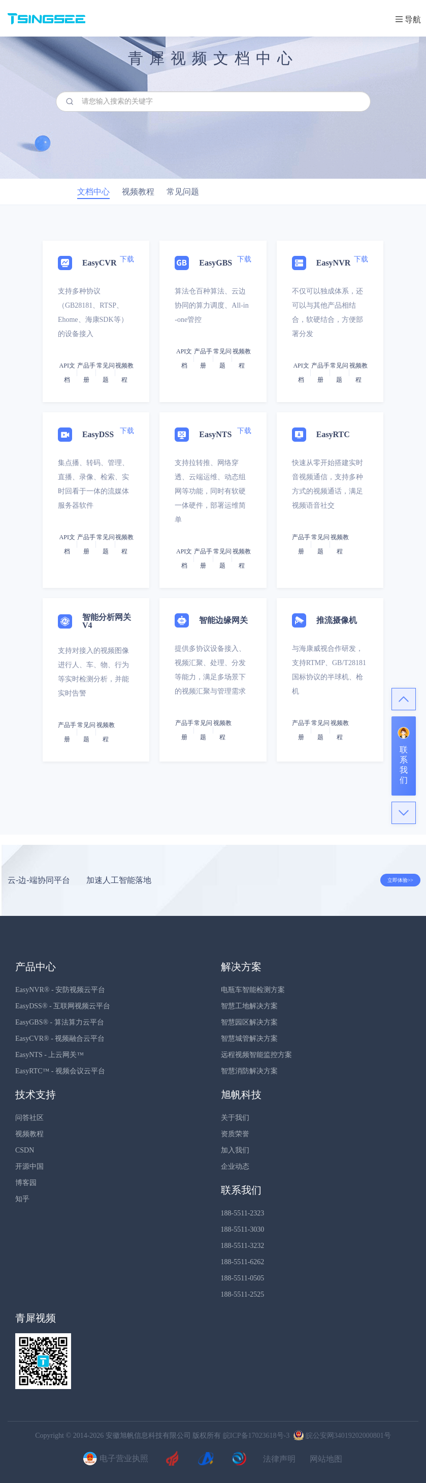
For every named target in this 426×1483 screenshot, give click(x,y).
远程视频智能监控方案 (256, 1055)
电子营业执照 (114, 1459)
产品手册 (86, 372)
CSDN (24, 1150)
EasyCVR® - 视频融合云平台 (60, 1038)
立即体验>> (400, 880)
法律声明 (279, 1459)
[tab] (213, 520)
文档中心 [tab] (93, 191)
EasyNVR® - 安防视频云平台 (60, 990)
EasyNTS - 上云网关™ (49, 1055)
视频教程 (29, 1134)
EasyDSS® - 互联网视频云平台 (62, 1006)
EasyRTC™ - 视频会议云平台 (60, 1071)
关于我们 (235, 1118)
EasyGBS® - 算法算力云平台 (59, 1022)
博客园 (26, 1183)
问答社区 (29, 1118)
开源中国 (29, 1166)
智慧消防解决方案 (249, 1071)
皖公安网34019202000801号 (341, 1435)
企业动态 (235, 1166)
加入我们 (235, 1150)
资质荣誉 (235, 1134)
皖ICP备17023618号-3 (256, 1435)
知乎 (22, 1199)
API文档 (67, 372)
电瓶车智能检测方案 (253, 990)
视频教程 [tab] (138, 191)
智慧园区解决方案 (249, 1022)
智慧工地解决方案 (249, 1006)
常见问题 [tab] (183, 191)
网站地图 (326, 1459)
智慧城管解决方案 (249, 1038)
